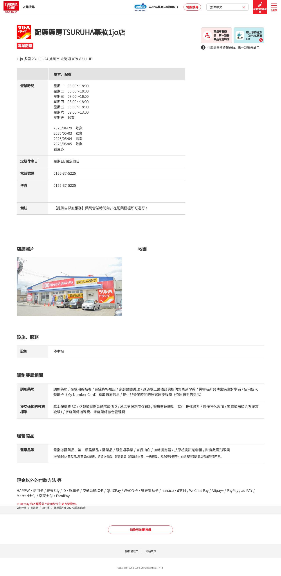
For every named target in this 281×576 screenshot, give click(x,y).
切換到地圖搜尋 (140, 529)
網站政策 (151, 551)
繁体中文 (227, 7)
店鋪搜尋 (19, 7)
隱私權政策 (131, 551)
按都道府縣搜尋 (260, 7)
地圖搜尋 (192, 7)
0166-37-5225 (65, 173)
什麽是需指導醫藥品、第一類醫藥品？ (230, 47)
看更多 (59, 149)
